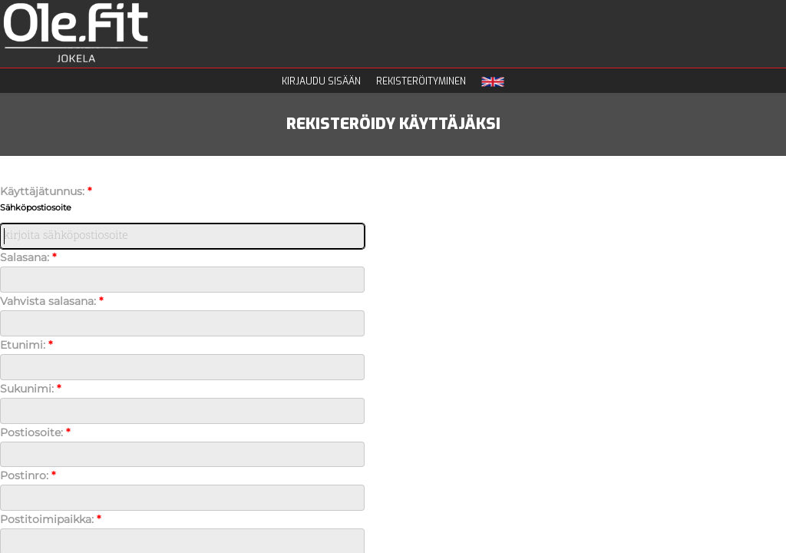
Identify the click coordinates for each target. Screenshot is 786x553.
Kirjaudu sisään (321, 81)
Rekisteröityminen (421, 81)
